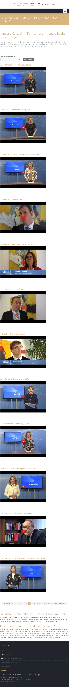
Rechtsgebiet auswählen (8, 56)
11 (41, 603)
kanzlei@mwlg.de (11, 681)
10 (38, 603)
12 (45, 603)
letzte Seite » (62, 603)
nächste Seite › (52, 603)
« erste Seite (6, 603)
